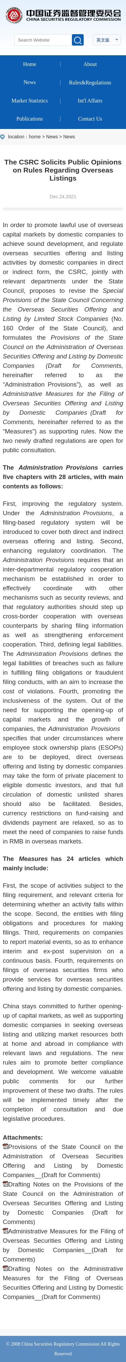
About (90, 64)
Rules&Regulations (90, 82)
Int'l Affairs (90, 101)
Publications (29, 119)
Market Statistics (29, 101)
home (35, 136)
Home (29, 64)
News (30, 82)
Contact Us (90, 119)
